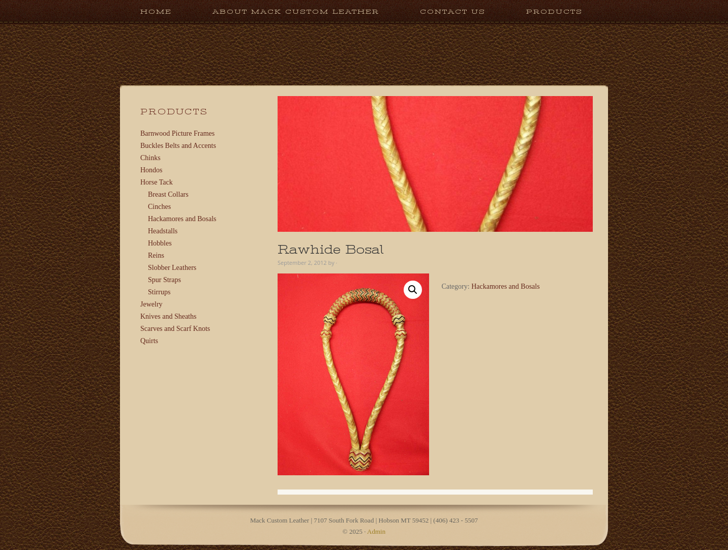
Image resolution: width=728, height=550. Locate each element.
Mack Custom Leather (364, 80)
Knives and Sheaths (168, 316)
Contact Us (453, 11)
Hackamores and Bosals (505, 286)
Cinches (159, 206)
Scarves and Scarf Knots (175, 328)
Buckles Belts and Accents (178, 145)
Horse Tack (156, 182)
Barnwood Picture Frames (177, 133)
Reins (156, 255)
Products (544, 11)
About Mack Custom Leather (296, 11)
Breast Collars (168, 194)
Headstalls (162, 231)
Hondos (151, 170)
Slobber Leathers (172, 267)
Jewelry (151, 304)
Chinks (150, 158)
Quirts (149, 341)
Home (156, 11)
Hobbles (160, 243)
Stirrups (159, 292)
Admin (376, 531)
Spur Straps (164, 280)
